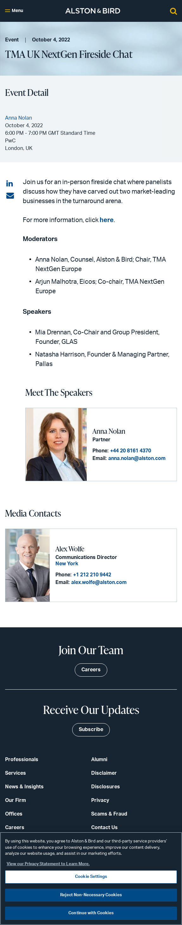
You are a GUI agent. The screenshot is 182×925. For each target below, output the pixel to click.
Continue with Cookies (91, 913)
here (107, 220)
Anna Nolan (108, 431)
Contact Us (104, 827)
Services (15, 773)
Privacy (100, 800)
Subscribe (91, 729)
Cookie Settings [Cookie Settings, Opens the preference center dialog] (91, 877)
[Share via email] (10, 196)
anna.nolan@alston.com (137, 458)
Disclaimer (104, 773)
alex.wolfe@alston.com (99, 582)
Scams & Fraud (109, 813)
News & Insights (24, 786)
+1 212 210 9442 (92, 574)
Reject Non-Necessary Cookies (91, 895)
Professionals (21, 759)
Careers (14, 827)
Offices (13, 813)
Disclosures (105, 786)
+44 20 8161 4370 (130, 450)
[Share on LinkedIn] (10, 184)
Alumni (99, 759)
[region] (91, 878)
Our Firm (15, 800)
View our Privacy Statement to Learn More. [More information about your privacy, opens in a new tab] (48, 864)
